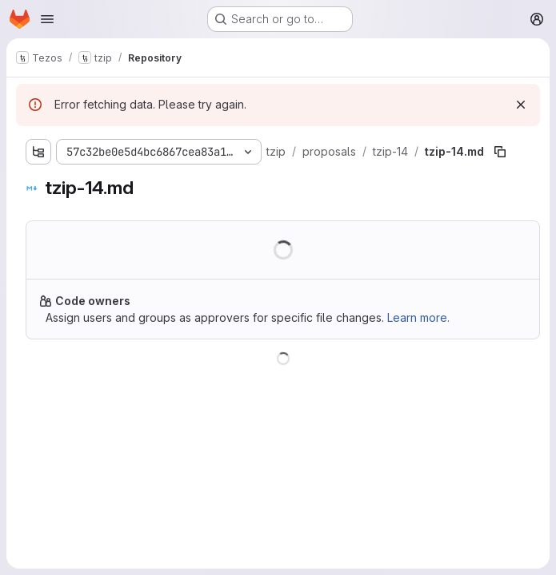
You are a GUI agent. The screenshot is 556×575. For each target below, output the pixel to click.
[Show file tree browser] (38, 152)
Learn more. (418, 317)
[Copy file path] (500, 152)
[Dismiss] (520, 104)
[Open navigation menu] (47, 19)
